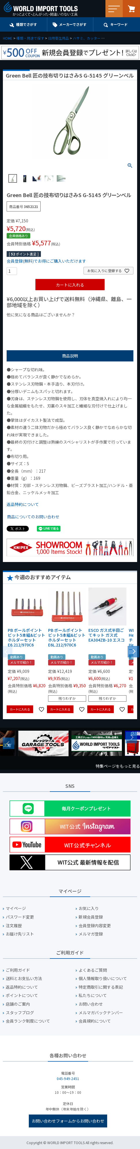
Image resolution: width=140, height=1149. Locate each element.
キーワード (119, 24)
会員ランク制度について (28, 1021)
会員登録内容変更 (95, 925)
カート (131, 8)
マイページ (16, 908)
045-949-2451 (68, 1078)
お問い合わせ (91, 1004)
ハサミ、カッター (87, 38)
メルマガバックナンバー (101, 1012)
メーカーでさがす (72, 24)
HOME (7, 38)
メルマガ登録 (91, 934)
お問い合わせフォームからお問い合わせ (68, 1121)
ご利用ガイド (18, 970)
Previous (8, 743)
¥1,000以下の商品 (25, 324)
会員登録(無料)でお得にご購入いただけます (46, 261)
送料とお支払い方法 (24, 978)
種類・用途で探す (30, 38)
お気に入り (89, 908)
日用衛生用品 (58, 38)
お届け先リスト (20, 934)
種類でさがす (26, 24)
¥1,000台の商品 (63, 324)
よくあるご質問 (93, 970)
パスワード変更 (20, 917)
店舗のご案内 (18, 1004)
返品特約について (23, 504)
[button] (133, 651)
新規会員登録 (91, 917)
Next (131, 737)
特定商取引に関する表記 (101, 987)
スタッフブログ (20, 1012)
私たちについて (93, 995)
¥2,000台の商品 (99, 324)
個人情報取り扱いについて (103, 978)
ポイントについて (22, 995)
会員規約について (95, 1021)
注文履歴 (14, 925)
